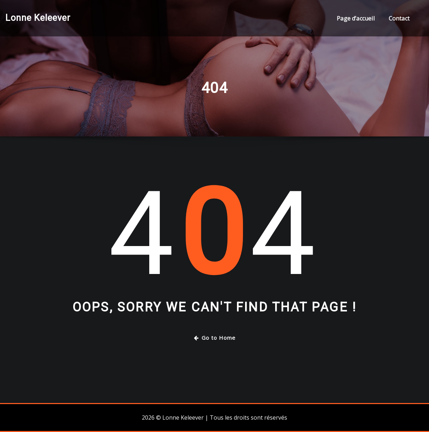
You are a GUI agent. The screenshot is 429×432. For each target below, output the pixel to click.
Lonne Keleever (37, 17)
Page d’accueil (356, 18)
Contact (399, 18)
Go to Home (215, 337)
